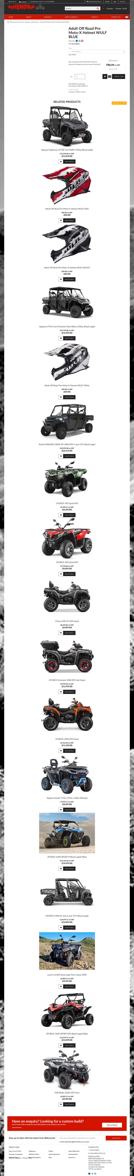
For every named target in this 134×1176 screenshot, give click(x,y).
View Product (69, 161)
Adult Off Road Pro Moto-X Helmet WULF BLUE (54, 22)
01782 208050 (42, 1)
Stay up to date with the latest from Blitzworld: (32, 1138)
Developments (73, 1154)
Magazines (32, 1151)
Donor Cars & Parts (15, 1151)
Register (107, 1)
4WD (124, 103)
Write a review (81, 92)
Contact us (71, 1157)
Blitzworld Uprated (79, 84)
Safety (74, 54)
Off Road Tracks (34, 1154)
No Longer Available (119, 103)
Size (70, 48)
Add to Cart (118, 76)
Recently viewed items (94, 1)
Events (94, 17)
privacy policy (84, 1142)
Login (114, 1)
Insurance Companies (16, 1154)
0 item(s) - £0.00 (121, 8)
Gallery (51, 1151)
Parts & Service (71, 17)
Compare (110, 9)
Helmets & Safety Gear (32, 22)
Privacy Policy (27, 1158)
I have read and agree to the (74, 1142)
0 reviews (72, 92)
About (28, 17)
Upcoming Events (54, 1154)
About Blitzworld (73, 1151)
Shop (50, 1157)
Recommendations (35, 1157)
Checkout (122, 1)
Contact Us (115, 17)
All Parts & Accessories (17, 22)
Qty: (71, 76)
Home (10, 17)
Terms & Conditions (15, 1158)
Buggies (47, 17)
